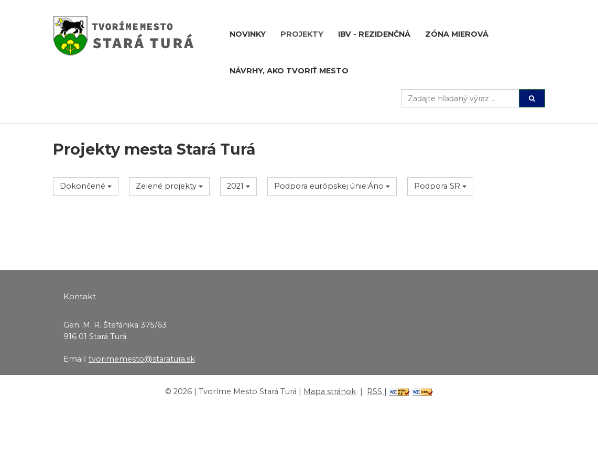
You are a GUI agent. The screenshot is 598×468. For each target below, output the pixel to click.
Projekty (301, 34)
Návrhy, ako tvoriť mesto (289, 70)
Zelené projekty (169, 186)
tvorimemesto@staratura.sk (142, 359)
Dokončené (86, 186)
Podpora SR (440, 186)
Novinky (248, 34)
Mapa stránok (329, 391)
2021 (238, 186)
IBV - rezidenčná (374, 34)
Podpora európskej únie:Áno (332, 186)
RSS (375, 391)
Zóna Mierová (456, 34)
